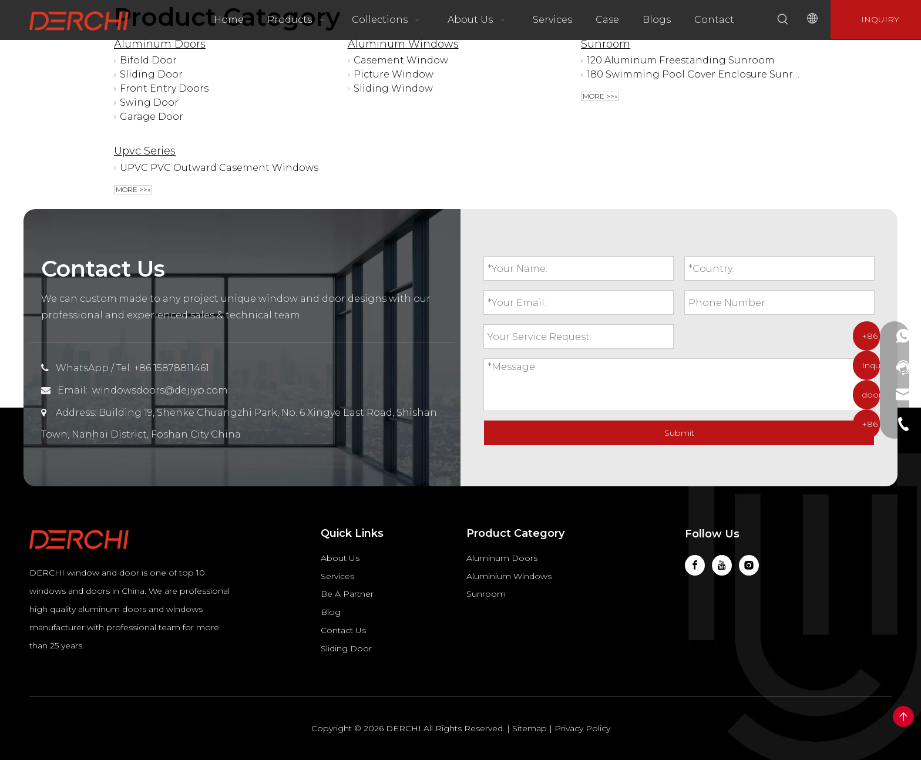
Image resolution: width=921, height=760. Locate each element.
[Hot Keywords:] (783, 19)
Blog (331, 612)
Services (337, 576)
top (903, 716)
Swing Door (149, 102)
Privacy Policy (582, 728)
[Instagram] (749, 565)
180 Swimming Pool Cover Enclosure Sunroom (694, 74)
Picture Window (393, 74)
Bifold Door (148, 60)
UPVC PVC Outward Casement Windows (219, 167)
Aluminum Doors (160, 44)
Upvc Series (145, 150)
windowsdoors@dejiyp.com (160, 390)
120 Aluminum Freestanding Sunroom (681, 60)
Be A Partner (347, 594)
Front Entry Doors (164, 88)
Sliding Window (393, 88)
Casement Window (401, 60)
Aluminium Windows (509, 576)
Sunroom (605, 44)
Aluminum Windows (403, 44)
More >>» (600, 96)
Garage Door (151, 116)
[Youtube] (722, 565)
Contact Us (343, 630)
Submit (679, 433)
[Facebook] (695, 565)
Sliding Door (151, 74)
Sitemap (529, 728)
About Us (340, 558)
